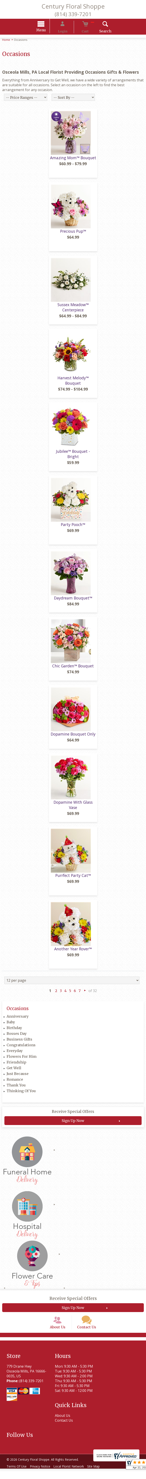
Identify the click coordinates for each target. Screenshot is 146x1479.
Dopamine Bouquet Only (73, 738)
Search (99, 32)
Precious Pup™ (73, 235)
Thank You (16, 1089)
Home (6, 40)
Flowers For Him (21, 1061)
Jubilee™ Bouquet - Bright (73, 458)
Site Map (100, 1477)
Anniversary (18, 1020)
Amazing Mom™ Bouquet (73, 162)
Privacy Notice (43, 1477)
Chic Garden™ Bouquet (73, 670)
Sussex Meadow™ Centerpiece (73, 311)
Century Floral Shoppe (73, 6)
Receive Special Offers (73, 1116)
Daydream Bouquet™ (73, 602)
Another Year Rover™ (73, 953)
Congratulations (21, 1049)
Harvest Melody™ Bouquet (73, 385)
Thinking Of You (21, 1095)
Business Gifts (19, 1043)
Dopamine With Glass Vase (73, 809)
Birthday (14, 1032)
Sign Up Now (73, 1125)
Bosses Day (17, 1038)
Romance (15, 1084)
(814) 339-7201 (73, 14)
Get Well (14, 1072)
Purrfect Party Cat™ (73, 879)
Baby (11, 1026)
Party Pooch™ (73, 529)
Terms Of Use (18, 1477)
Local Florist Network (74, 1477)
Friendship (16, 1066)
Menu (47, 31)
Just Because (18, 1078)
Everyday (15, 1055)
